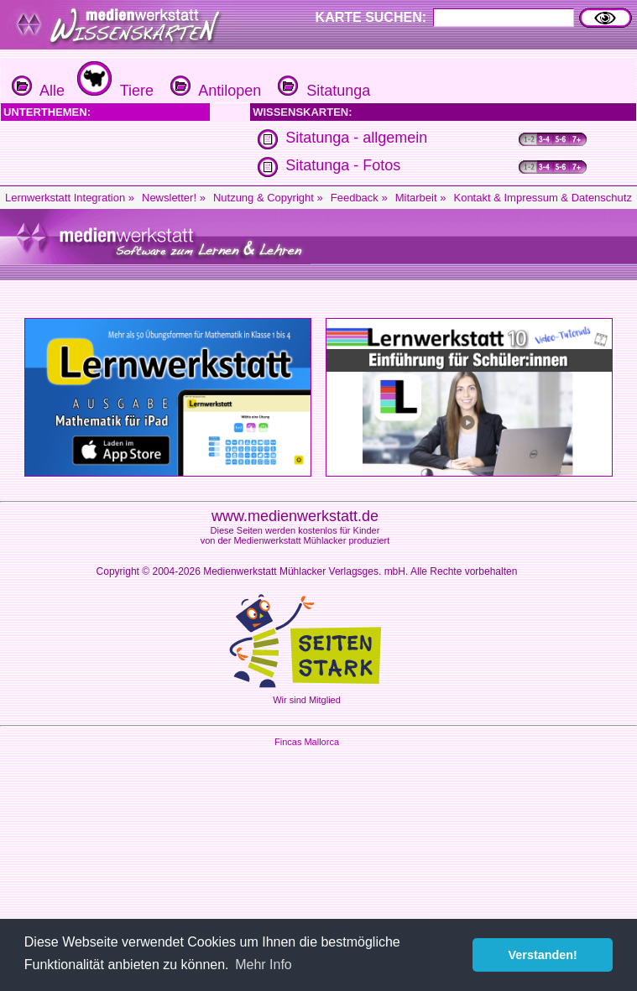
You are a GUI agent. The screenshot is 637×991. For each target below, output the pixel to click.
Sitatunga (322, 90)
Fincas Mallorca (306, 742)
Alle (38, 90)
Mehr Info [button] (263, 964)
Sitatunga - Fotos (342, 165)
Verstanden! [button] (543, 955)
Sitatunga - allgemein (356, 137)
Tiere (113, 90)
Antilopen (213, 90)
